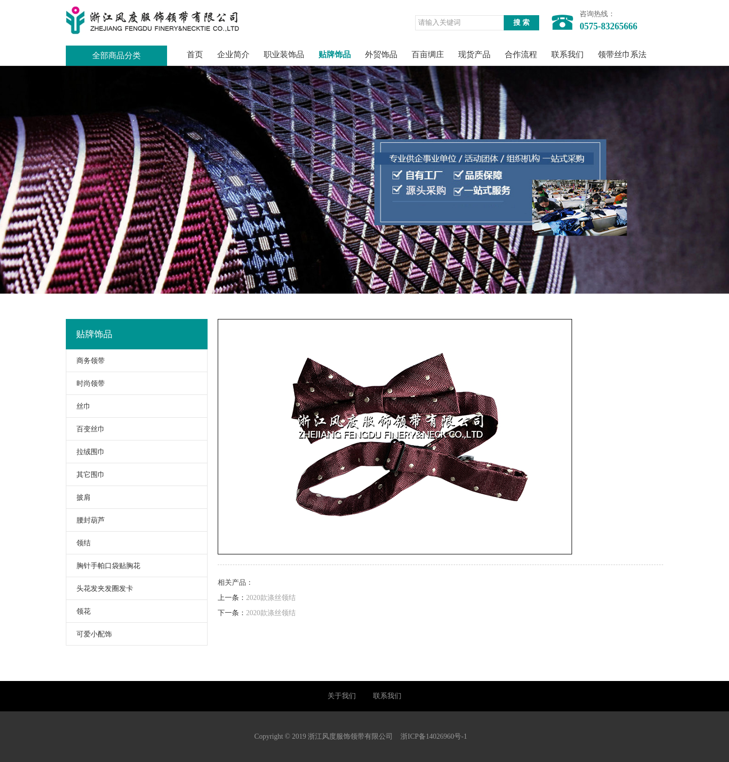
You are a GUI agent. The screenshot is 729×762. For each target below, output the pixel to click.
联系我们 (567, 54)
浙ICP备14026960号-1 (433, 736)
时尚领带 (85, 383)
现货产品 (474, 54)
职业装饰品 (284, 54)
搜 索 (521, 22)
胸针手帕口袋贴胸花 (103, 565)
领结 (78, 543)
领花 (78, 611)
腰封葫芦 (85, 520)
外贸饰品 (381, 54)
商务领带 (85, 360)
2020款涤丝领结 (271, 597)
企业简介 (233, 54)
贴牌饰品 (334, 54)
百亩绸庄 (428, 54)
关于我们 (342, 696)
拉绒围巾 (85, 451)
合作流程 (521, 54)
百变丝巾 (85, 429)
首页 (195, 54)
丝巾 (78, 406)
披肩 (78, 497)
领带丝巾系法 (622, 54)
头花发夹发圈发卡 (99, 588)
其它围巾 (85, 474)
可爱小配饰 (89, 634)
